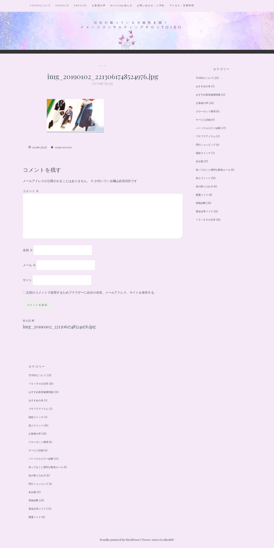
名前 (28, 250)
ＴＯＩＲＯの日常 (206, 219)
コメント (31, 191)
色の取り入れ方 (204, 186)
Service (80, 5)
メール (29, 265)
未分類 (199, 161)
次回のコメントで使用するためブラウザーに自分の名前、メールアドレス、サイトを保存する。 (91, 292)
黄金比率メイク (204, 211)
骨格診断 (201, 203)
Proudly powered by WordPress (119, 540)
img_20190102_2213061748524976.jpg (63, 323)
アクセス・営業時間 (181, 5)
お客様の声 (99, 5)
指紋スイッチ (203, 153)
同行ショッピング (206, 144)
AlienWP (168, 540)
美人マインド (203, 178)
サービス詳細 (203, 119)
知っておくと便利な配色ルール (213, 169)
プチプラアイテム (206, 136)
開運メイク (202, 194)
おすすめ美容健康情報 (208, 94)
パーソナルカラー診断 (208, 128)
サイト (27, 280)
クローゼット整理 (206, 111)
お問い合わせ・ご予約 (151, 5)
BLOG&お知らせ (121, 5)
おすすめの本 (203, 86)
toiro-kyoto (63, 147)
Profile (62, 5)
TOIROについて (40, 5)
